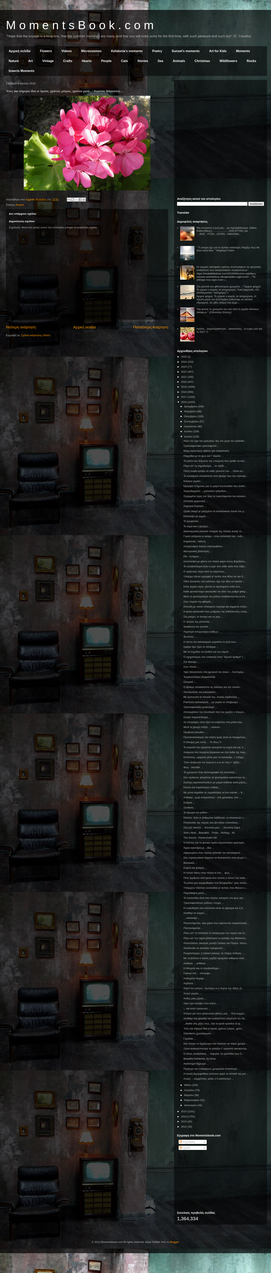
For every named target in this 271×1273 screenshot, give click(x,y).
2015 (184, 1111)
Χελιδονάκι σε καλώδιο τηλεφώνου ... (204, 948)
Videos (66, 51)
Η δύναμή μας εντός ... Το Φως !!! (202, 742)
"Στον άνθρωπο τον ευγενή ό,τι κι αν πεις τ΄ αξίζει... (212, 762)
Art (30, 61)
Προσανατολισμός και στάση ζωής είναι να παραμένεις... (215, 737)
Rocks (251, 61)
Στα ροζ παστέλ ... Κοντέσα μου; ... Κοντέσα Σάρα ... (213, 827)
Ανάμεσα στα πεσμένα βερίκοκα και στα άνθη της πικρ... (215, 752)
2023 (184, 366)
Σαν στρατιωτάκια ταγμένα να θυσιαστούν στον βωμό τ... (215, 857)
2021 (184, 376)
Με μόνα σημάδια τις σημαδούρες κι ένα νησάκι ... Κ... (214, 792)
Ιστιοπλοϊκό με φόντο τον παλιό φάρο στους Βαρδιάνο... (215, 561)
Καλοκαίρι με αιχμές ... (196, 516)
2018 (184, 391)
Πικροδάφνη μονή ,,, (195, 892)
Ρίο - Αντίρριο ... (192, 556)
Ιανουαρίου (191, 1105)
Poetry (157, 51)
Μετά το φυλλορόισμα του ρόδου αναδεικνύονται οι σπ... (215, 596)
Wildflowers (228, 61)
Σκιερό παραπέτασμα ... (196, 717)
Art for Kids (217, 51)
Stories (142, 61)
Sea (160, 61)
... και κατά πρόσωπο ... (196, 1008)
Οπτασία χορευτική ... (195, 501)
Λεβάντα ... (189, 983)
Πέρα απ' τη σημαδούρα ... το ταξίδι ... (205, 465)
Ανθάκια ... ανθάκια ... (195, 963)
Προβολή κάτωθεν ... (195, 732)
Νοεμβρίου (190, 411)
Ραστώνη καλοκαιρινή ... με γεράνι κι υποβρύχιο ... (212, 702)
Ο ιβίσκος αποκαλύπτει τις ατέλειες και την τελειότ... (212, 687)
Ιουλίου (188, 431)
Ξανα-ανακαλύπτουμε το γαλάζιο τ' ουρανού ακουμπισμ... (216, 1048)
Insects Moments (21, 71)
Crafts (67, 61)
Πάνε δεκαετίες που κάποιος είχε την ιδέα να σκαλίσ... (213, 581)
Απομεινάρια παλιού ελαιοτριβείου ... (204, 546)
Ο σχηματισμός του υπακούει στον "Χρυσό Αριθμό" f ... (214, 656)
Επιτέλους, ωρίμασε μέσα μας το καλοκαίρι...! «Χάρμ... (214, 757)
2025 (184, 356)
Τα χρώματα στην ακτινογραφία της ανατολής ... (210, 772)
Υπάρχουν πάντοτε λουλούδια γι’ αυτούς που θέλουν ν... (215, 887)
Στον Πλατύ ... (191, 666)
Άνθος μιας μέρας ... (194, 998)
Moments (243, 51)
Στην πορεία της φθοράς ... (198, 601)
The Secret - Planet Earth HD (200, 837)
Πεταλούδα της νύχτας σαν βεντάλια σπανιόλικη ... (211, 822)
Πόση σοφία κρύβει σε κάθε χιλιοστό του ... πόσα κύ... (213, 471)
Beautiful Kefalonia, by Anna (199, 1058)
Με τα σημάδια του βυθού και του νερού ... (207, 651)
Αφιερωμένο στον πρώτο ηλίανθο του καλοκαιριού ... (213, 852)
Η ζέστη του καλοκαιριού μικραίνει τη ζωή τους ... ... (212, 641)
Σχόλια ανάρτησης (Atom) (35, 335)
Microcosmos (91, 51)
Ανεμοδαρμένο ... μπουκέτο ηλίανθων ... (206, 491)
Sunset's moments (186, 51)
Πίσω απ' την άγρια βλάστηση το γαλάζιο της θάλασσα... (215, 938)
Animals (179, 61)
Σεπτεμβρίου (191, 421)
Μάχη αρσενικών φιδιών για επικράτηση (206, 450)
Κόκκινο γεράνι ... (193, 481)
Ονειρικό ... (189, 681)
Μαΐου (188, 1085)
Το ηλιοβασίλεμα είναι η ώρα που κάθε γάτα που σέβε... (214, 566)
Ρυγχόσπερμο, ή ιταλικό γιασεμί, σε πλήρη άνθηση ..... (214, 953)
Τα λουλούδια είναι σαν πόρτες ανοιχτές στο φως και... (214, 897)
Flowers (46, 51)
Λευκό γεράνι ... (192, 993)
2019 (184, 386)
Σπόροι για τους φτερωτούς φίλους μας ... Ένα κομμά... (214, 1013)
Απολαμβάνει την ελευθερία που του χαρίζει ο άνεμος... (214, 712)
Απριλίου (189, 1090)
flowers (20, 204)
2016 (184, 402)
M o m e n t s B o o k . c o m (80, 25)
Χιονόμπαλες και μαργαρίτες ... (200, 692)
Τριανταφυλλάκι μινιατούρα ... (200, 707)
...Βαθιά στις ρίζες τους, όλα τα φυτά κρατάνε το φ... (212, 1023)
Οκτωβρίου (190, 416)
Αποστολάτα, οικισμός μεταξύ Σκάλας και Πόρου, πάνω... (215, 943)
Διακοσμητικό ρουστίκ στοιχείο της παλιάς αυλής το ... (213, 531)
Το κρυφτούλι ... (192, 521)
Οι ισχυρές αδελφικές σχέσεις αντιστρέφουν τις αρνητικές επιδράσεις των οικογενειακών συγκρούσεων (228, 268)
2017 (184, 396)
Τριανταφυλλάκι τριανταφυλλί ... (201, 445)
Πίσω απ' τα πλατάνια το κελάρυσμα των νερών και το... (215, 933)
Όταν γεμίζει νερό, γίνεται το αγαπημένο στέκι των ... (213, 586)
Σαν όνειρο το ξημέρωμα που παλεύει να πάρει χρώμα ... (215, 1043)
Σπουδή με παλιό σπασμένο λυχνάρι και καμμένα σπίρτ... (215, 606)
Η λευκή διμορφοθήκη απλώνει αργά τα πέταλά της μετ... (215, 1073)
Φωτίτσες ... (190, 636)
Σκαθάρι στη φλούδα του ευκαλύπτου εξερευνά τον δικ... (215, 1018)
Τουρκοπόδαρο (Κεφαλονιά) (199, 676)
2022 (184, 371)
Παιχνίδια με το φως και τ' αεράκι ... (203, 455)
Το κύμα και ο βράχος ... (197, 526)
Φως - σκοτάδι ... (193, 767)
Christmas (202, 61)
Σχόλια (184, 1147)
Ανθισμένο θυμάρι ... (195, 978)
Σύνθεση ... (189, 807)
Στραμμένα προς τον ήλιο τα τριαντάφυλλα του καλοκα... (215, 496)
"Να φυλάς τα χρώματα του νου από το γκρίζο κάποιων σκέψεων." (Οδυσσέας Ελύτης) (227, 311)
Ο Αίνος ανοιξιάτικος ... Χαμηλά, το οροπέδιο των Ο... (213, 1053)
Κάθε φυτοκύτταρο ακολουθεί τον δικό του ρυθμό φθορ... (215, 591)
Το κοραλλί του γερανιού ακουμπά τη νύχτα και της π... (214, 747)
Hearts (87, 61)
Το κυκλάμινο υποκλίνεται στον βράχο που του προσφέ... (215, 475)
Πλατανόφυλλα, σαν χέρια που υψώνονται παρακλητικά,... (216, 923)
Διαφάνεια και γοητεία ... (197, 626)
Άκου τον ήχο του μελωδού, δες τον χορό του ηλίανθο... (214, 440)
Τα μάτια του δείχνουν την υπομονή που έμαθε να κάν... (214, 460)
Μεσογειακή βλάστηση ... (197, 551)
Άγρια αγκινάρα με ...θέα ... (198, 847)
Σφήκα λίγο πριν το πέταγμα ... (200, 646)
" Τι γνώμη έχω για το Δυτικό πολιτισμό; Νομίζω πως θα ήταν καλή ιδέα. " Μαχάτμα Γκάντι (227, 249)
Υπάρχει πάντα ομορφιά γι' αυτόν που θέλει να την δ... (214, 576)
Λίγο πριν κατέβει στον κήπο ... (200, 1003)
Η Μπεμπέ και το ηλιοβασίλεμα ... (202, 968)
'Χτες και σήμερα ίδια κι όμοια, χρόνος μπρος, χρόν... (213, 1028)
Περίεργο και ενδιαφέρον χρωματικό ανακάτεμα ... (211, 1068)
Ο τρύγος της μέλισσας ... (197, 621)
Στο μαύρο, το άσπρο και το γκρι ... (203, 616)
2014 (184, 1116)
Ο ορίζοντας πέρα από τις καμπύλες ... (205, 571)
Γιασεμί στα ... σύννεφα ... (198, 973)
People (106, 61)
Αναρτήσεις (187, 1141)
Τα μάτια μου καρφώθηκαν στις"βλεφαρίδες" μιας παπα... (215, 882)
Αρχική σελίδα (19, 51)
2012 (184, 1126)
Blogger (174, 1241)
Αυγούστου (191, 426)
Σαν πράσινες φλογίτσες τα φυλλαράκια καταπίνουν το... (215, 777)
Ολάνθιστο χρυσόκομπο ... (198, 1033)
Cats (124, 61)
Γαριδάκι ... (189, 1038)
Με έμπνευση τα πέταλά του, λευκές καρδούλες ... (211, 696)
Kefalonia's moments (127, 51)
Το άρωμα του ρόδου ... (196, 812)
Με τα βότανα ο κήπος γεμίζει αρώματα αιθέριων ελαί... (214, 958)
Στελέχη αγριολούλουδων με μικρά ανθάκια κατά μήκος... (215, 782)
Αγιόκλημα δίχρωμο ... (196, 1063)
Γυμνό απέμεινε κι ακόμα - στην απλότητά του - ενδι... (213, 536)
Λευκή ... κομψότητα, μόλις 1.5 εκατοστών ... (208, 1078)
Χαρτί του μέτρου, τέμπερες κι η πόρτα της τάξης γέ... (213, 988)
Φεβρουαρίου (192, 1100)
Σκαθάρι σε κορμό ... (195, 912)
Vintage (48, 61)
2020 (184, 381)
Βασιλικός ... (190, 862)
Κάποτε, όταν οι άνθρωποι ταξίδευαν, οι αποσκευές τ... (214, 817)
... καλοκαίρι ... (191, 917)
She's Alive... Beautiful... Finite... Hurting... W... (209, 832)
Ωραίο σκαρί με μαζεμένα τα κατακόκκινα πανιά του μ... (214, 511)
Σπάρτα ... (189, 802)
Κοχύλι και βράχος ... (195, 867)
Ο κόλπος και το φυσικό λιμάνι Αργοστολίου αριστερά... (214, 842)
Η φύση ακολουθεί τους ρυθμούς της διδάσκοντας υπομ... (216, 611)
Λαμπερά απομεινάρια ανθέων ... (202, 631)
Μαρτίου (189, 1095)
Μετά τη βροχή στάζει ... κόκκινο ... (203, 727)
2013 (184, 1121)
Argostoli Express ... (194, 506)
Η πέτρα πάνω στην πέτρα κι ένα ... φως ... (207, 872)
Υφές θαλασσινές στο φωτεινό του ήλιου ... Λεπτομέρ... (214, 671)
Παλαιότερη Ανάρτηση (150, 327)
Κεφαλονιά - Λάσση (194, 541)
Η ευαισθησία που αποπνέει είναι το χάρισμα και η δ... (214, 908)
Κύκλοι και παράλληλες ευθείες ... (202, 787)
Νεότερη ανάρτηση (21, 327)
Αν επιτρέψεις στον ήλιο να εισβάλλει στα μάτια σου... (213, 722)
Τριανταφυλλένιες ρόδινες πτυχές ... (203, 902)
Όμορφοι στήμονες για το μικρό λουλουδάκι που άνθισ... (215, 486)
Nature (14, 61)
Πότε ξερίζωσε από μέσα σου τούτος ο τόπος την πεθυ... (215, 877)
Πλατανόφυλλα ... (193, 928)
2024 (184, 361)
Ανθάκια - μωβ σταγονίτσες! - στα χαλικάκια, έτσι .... (212, 797)
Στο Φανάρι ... (191, 661)
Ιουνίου (188, 436)
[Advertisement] (220, 110)
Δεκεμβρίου (191, 406)
